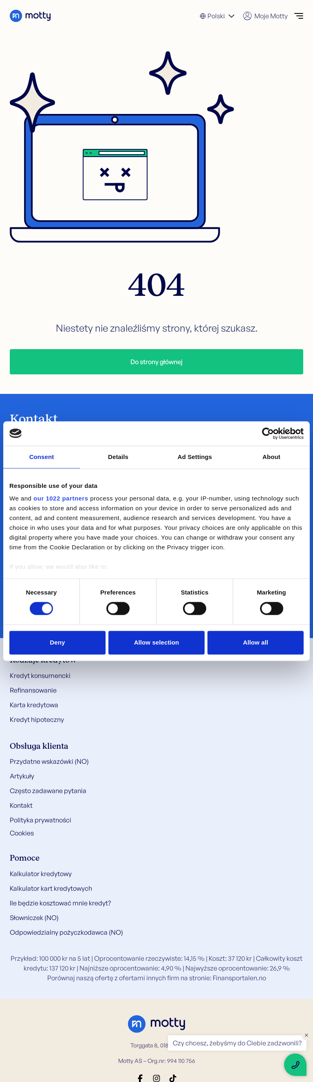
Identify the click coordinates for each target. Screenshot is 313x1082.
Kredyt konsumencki (40, 675)
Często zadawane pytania (48, 791)
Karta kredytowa (34, 705)
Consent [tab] (41, 456)
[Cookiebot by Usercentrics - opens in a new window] (268, 433)
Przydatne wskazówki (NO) (49, 761)
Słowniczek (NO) (34, 918)
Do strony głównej (156, 362)
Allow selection (156, 642)
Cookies (22, 833)
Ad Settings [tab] (195, 456)
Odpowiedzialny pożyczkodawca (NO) (66, 932)
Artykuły (22, 776)
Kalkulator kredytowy (41, 874)
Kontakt (21, 805)
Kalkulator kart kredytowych (51, 888)
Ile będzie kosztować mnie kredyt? (60, 903)
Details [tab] (118, 456)
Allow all (255, 642)
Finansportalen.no (239, 978)
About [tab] (271, 456)
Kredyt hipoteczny (37, 719)
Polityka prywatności (40, 820)
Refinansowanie (33, 690)
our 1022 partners (60, 498)
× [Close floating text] (306, 1034)
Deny (57, 642)
